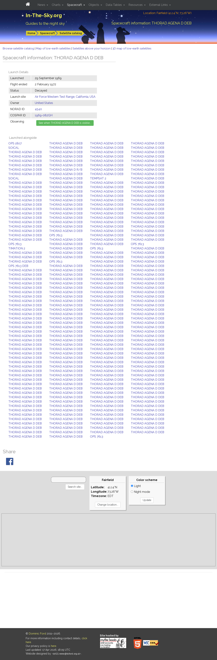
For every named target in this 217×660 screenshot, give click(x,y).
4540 (38, 109)
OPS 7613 (55, 235)
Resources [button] (135, 5)
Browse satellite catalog (19, 48)
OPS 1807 (15, 143)
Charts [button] (56, 5)
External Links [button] (159, 5)
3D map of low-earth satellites (131, 48)
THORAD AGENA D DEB (66, 143)
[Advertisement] (108, 539)
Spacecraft (47, 33)
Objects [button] (94, 5)
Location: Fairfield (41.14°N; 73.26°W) (167, 13)
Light (136, 486)
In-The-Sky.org (44, 15)
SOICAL (13, 148)
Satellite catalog (71, 33)
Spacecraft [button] (75, 5)
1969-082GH (43, 115)
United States (44, 103)
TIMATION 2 (16, 248)
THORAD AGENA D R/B (65, 169)
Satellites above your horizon (92, 48)
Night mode (140, 492)
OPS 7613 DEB (18, 266)
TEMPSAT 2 (98, 178)
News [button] (42, 5)
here (53, 646)
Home (31, 33)
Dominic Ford (37, 633)
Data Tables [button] (114, 5)
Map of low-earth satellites (53, 48)
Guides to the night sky (45, 23)
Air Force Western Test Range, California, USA (65, 96)
